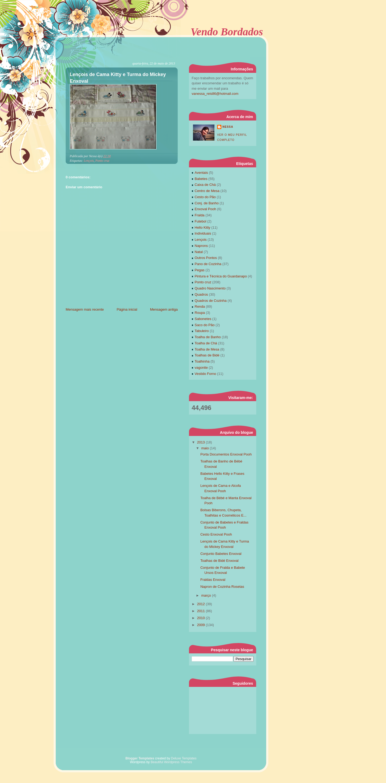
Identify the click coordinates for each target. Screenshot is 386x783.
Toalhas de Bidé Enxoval (219, 561)
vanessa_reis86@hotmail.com (215, 94)
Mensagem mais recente (85, 309)
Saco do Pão (204, 325)
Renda (200, 306)
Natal (199, 252)
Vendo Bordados (227, 32)
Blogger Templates (139, 758)
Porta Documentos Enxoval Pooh (226, 454)
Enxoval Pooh (205, 209)
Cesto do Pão (205, 197)
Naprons (201, 246)
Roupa (200, 313)
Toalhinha (202, 361)
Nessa (227, 126)
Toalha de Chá (206, 343)
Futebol (200, 221)
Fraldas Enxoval (212, 580)
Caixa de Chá (205, 185)
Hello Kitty (202, 227)
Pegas (200, 270)
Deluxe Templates (183, 758)
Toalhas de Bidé (207, 355)
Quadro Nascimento (210, 288)
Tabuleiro (202, 331)
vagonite (201, 368)
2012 (201, 604)
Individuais (203, 233)
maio (205, 448)
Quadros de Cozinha (211, 301)
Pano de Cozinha (208, 264)
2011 (201, 611)
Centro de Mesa (207, 191)
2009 (201, 625)
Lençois (89, 161)
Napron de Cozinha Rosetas (222, 587)
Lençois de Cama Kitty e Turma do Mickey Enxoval (118, 78)
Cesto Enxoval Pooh (216, 534)
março (206, 595)
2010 (201, 618)
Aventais (201, 173)
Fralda (200, 215)
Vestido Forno (205, 374)
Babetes (201, 179)
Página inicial (127, 309)
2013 (201, 442)
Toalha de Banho (208, 337)
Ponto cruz (102, 161)
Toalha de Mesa (207, 349)
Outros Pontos (206, 258)
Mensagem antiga (164, 309)
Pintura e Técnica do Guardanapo (221, 276)
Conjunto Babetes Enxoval (220, 554)
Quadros (201, 294)
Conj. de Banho (207, 203)
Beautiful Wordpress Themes (171, 762)
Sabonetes (203, 319)
